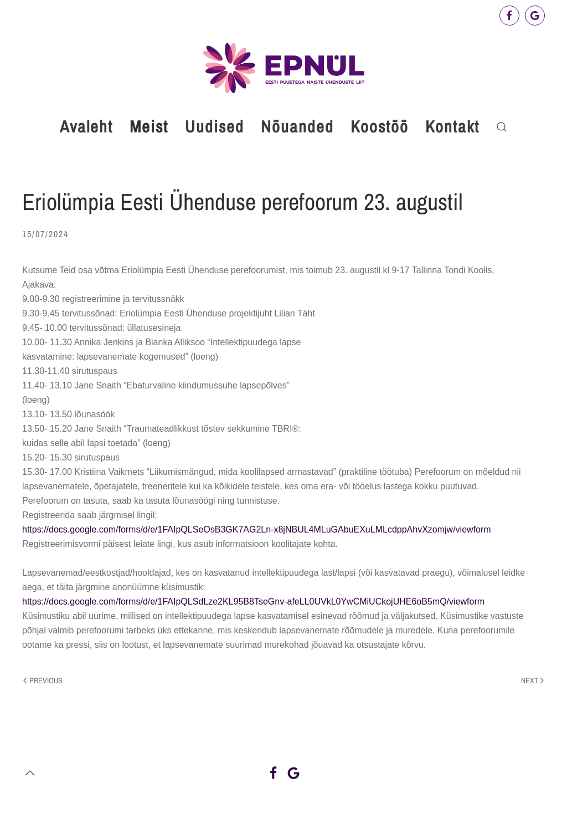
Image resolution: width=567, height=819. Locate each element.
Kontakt (452, 126)
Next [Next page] (532, 680)
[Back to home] (283, 68)
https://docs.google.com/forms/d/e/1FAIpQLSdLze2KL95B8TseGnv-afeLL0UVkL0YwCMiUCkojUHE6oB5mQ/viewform (253, 601)
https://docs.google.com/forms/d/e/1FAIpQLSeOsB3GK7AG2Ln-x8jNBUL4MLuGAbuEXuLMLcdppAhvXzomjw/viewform (256, 529)
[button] (501, 127)
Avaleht (86, 126)
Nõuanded (297, 126)
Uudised (214, 126)
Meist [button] (149, 126)
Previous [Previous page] (43, 680)
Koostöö (379, 126)
